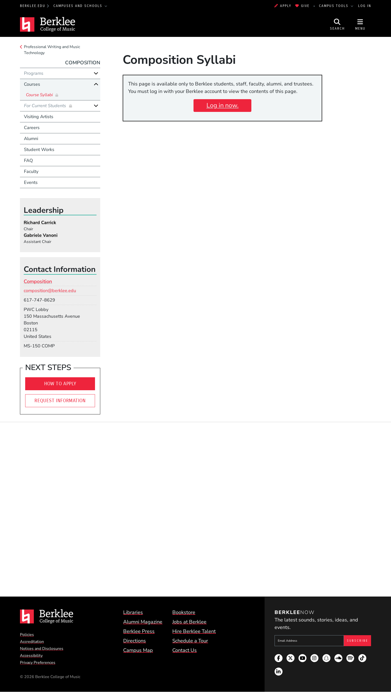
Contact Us (184, 650)
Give (302, 6)
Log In (364, 6)
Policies (27, 634)
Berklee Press (139, 631)
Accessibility (31, 655)
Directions (134, 640)
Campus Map (138, 650)
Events (31, 182)
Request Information (60, 400)
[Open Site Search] (337, 24)
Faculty (31, 171)
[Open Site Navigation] (360, 24)
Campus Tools (334, 6)
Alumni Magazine (142, 621)
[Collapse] (96, 84)
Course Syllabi (40, 95)
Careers (32, 128)
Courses (32, 84)
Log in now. (222, 105)
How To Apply (60, 383)
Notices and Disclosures (41, 648)
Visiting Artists (38, 117)
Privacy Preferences (37, 662)
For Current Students (45, 106)
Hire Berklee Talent (194, 631)
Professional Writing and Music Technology (52, 50)
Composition (82, 62)
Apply (282, 6)
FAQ (28, 160)
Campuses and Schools (78, 6)
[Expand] (96, 73)
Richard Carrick (40, 223)
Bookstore (183, 612)
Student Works (39, 150)
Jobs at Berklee (189, 621)
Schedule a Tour (190, 640)
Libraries (133, 612)
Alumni (31, 139)
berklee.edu (32, 6)
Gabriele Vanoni (41, 235)
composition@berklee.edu (50, 291)
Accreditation (32, 641)
